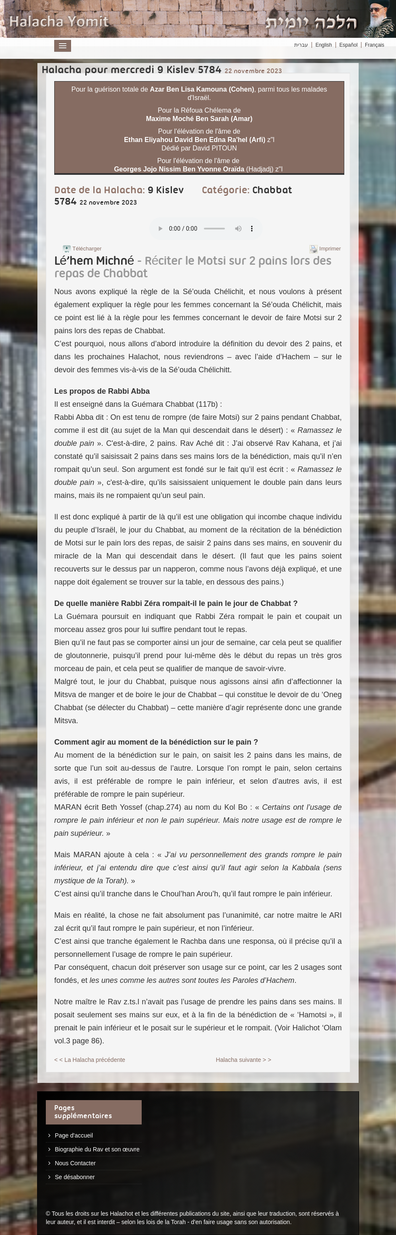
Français (374, 45)
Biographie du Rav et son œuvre (97, 1149)
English (323, 45)
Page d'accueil (74, 1135)
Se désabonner (75, 1177)
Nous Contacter (75, 1163)
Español (348, 45)
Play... (206, 228)
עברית (301, 45)
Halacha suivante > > (244, 1059)
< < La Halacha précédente (89, 1059)
